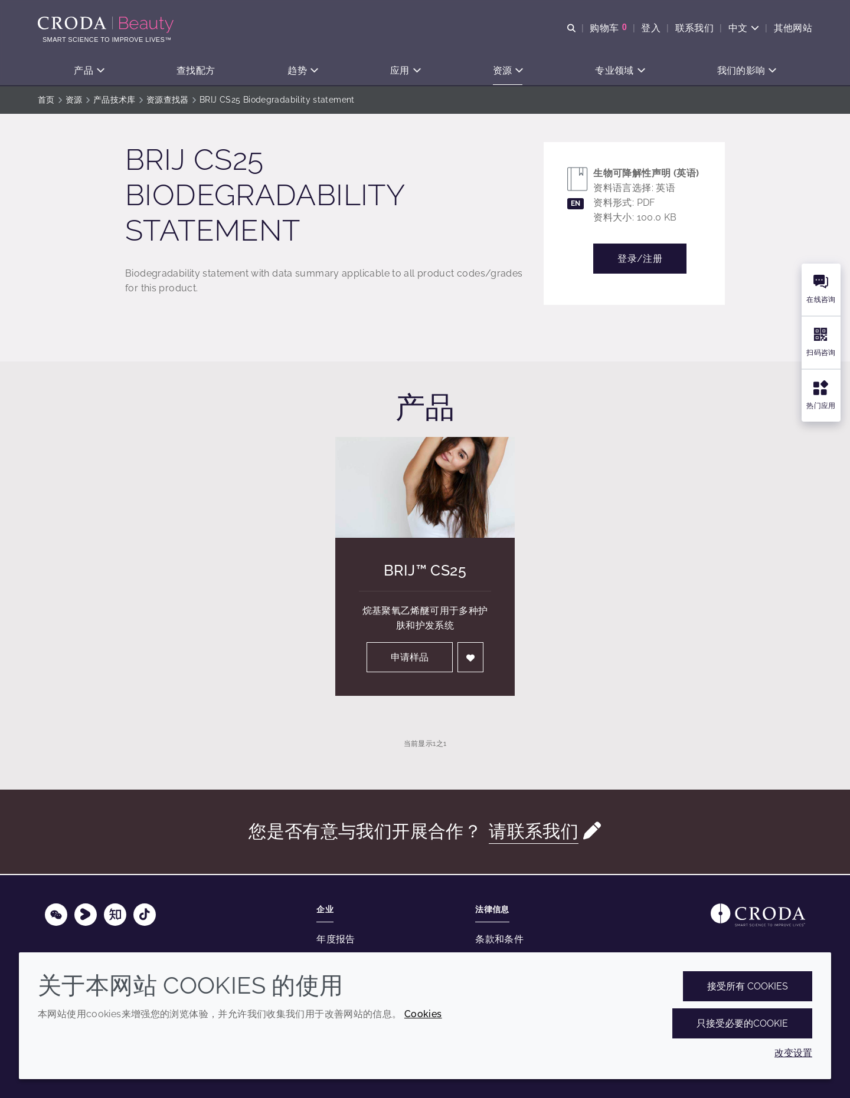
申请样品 (410, 658)
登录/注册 (639, 259)
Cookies (423, 1014)
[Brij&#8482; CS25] (425, 488)
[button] (89, 71)
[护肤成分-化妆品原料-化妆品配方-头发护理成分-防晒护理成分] (107, 25)
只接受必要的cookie (742, 1023)
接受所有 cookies (747, 986)
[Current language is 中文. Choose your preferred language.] (743, 28)
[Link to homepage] (758, 914)
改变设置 (793, 1052)
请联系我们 (533, 832)
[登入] (470, 658)
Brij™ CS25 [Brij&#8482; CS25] (425, 571)
